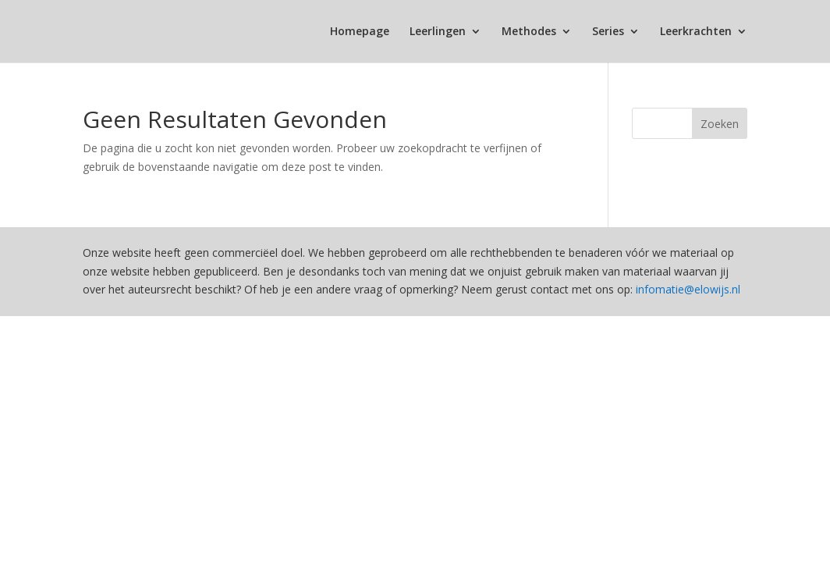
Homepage (359, 32)
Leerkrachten (696, 32)
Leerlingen (438, 32)
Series (608, 32)
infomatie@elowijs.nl (688, 289)
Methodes (529, 32)
